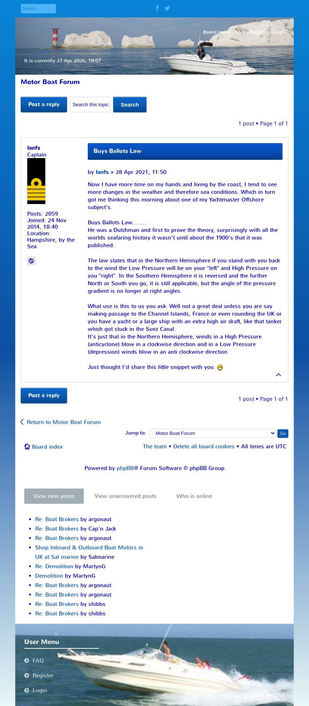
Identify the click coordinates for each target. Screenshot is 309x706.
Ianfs (102, 172)
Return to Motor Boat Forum (64, 422)
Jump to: (135, 433)
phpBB (125, 468)
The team (155, 446)
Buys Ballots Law (117, 151)
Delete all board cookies (204, 446)
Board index (47, 446)
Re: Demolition (54, 566)
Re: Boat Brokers (57, 519)
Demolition (49, 576)
